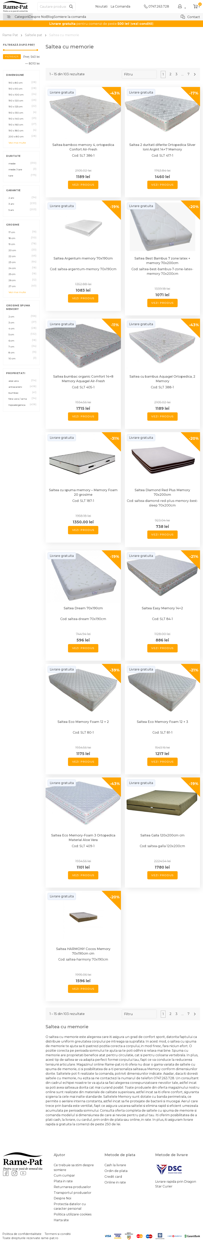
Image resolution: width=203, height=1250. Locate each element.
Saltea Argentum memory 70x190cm (83, 258)
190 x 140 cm (16, 118)
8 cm (11, 352)
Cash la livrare (115, 1165)
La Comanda (120, 6)
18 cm (12, 238)
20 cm (12, 250)
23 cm (12, 262)
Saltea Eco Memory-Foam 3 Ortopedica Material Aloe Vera (83, 837)
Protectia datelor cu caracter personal (70, 1206)
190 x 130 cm (16, 112)
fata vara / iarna (18, 398)
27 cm (12, 286)
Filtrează (12, 56)
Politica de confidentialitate (21, 1234)
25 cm (12, 274)
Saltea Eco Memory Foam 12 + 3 (162, 722)
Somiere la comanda (70, 17)
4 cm (11, 328)
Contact (190, 16)
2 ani (11, 197)
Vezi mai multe (17, 142)
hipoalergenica (17, 404)
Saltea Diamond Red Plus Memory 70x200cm (162, 492)
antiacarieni (15, 386)
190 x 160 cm (16, 124)
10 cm (12, 358)
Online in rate (115, 1182)
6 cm (11, 340)
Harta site (61, 1220)
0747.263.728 (156, 6)
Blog (50, 17)
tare (11, 175)
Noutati (101, 6)
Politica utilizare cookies (72, 1214)
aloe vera (14, 380)
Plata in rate (63, 1181)
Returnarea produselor (72, 1187)
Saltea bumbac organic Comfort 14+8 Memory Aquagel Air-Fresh (83, 379)
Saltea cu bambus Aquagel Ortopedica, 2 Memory (162, 379)
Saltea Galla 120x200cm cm (162, 835)
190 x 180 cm (16, 130)
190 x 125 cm (16, 106)
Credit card (113, 1177)
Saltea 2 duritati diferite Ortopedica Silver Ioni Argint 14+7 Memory (162, 147)
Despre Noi (37, 17)
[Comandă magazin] (139, 74)
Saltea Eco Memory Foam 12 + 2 (83, 722)
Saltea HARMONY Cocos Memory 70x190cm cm (83, 951)
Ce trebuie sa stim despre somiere (74, 1167)
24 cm (12, 268)
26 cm (12, 280)
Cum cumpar (64, 1175)
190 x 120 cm (16, 100)
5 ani (11, 209)
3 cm (11, 322)
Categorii (18, 17)
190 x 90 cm (15, 88)
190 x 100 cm (16, 94)
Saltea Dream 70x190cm (83, 608)
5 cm (11, 334)
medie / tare (15, 169)
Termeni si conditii (58, 1234)
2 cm (11, 316)
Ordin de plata (115, 1171)
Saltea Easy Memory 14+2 (162, 608)
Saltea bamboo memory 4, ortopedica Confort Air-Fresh (83, 147)
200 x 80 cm (16, 136)
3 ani (11, 203)
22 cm (12, 256)
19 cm (12, 244)
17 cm (12, 232)
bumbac (13, 392)
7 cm (11, 346)
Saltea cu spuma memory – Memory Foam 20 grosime (83, 492)
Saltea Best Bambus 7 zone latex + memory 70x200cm (162, 261)
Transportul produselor (72, 1193)
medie (12, 163)
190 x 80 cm (16, 82)
